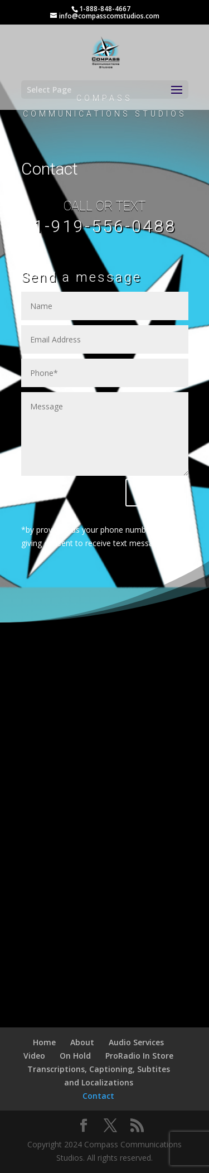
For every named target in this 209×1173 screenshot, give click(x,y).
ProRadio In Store (139, 1055)
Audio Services (136, 1042)
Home (44, 1042)
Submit (157, 492)
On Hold (75, 1055)
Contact (98, 1095)
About (82, 1042)
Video (34, 1055)
